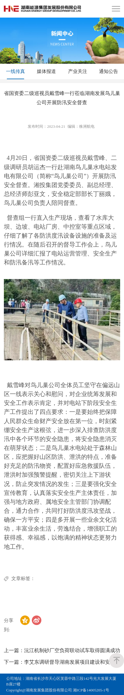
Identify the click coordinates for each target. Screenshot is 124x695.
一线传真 (15, 71)
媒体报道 (46, 71)
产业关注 (77, 71)
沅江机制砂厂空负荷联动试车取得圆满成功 (62, 650)
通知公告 (108, 71)
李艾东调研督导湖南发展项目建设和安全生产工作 (62, 662)
